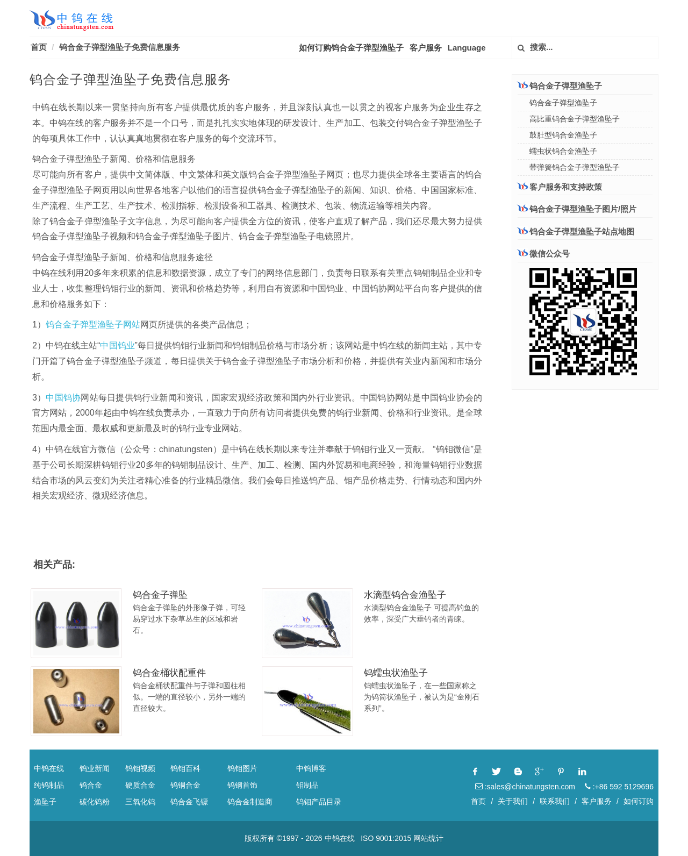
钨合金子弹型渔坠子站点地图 (576, 231)
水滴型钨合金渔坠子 (405, 595)
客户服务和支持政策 (560, 186)
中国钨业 (117, 345)
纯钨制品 (49, 785)
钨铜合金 (185, 785)
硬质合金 (140, 785)
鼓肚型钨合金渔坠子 (563, 135)
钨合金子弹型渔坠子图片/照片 (577, 208)
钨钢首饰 (242, 785)
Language (467, 47)
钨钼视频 (140, 768)
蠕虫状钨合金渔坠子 (563, 151)
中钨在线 (49, 768)
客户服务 (426, 47)
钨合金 (91, 785)
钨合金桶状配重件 (169, 673)
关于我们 (513, 801)
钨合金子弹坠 (160, 595)
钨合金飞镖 (189, 801)
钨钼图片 (242, 768)
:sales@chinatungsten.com (525, 786)
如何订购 (639, 801)
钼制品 (307, 785)
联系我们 (555, 801)
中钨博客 (311, 768)
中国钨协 (63, 397)
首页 (39, 47)
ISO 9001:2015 (386, 838)
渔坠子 (45, 801)
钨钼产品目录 (318, 801)
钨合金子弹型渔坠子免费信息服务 (119, 47)
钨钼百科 (185, 768)
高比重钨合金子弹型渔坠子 (574, 119)
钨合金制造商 (250, 801)
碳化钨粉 (95, 801)
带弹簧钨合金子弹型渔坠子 (574, 167)
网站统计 (428, 838)
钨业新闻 (95, 768)
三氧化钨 (140, 801)
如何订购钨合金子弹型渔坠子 (351, 47)
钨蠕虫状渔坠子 (396, 673)
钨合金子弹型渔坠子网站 (93, 324)
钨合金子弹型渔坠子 (560, 85)
